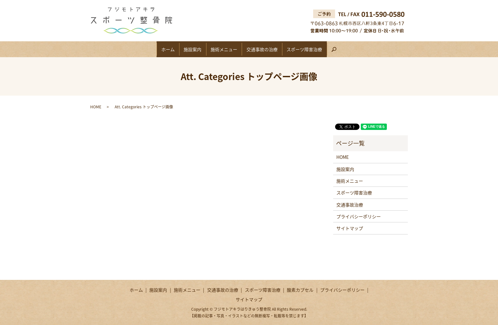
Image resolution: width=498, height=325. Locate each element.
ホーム (157, 49)
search (351, 51)
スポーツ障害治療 (315, 49)
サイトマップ (349, 228)
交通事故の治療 (267, 49)
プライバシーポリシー (358, 216)
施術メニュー (224, 49)
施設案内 (187, 49)
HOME (95, 107)
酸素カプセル (300, 290)
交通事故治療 (349, 204)
